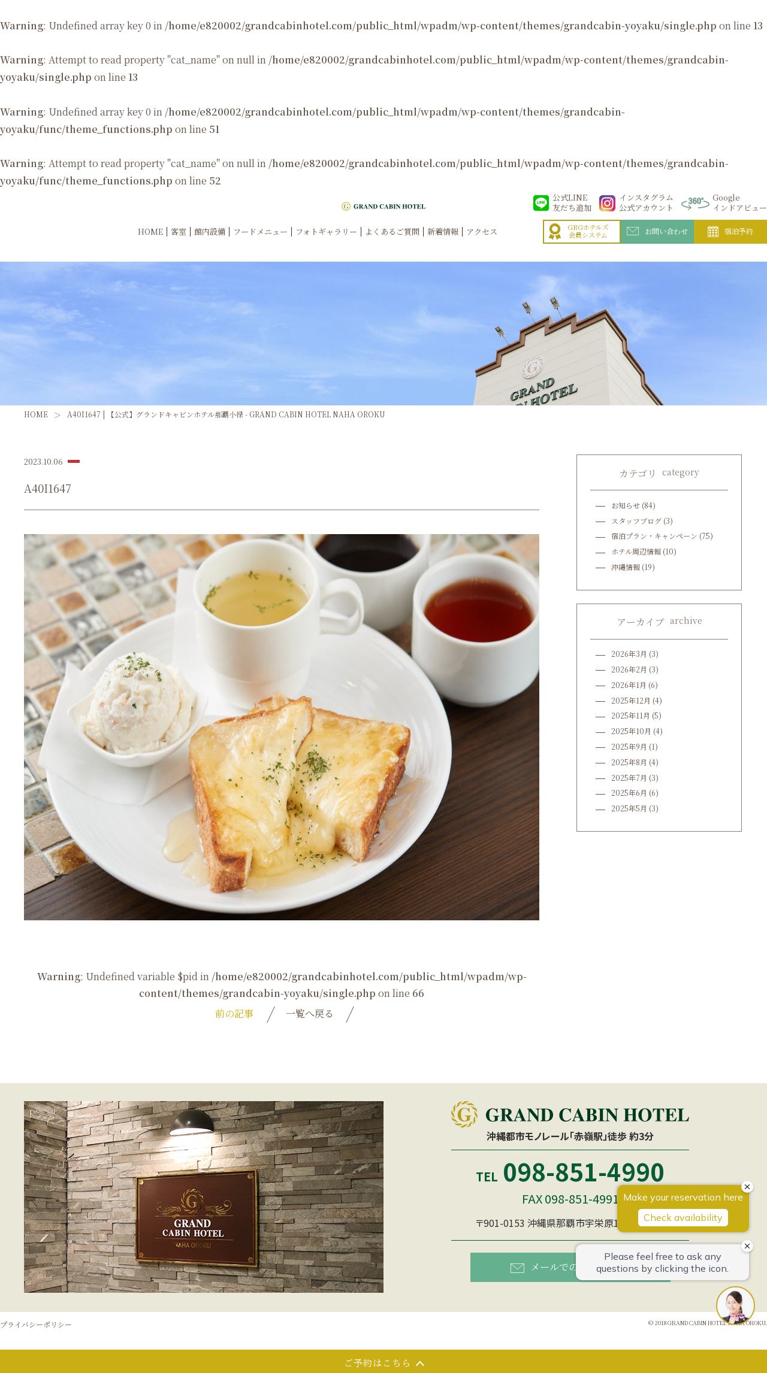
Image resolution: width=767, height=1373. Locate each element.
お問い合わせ (657, 243)
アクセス (481, 245)
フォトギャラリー (326, 245)
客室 (178, 245)
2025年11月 (630, 715)
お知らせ (625, 505)
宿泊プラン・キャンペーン (654, 536)
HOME (150, 245)
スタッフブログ (636, 521)
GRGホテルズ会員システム (579, 244)
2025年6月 (629, 792)
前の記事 (234, 1013)
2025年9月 (629, 746)
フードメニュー (260, 245)
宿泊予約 (730, 244)
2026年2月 (629, 669)
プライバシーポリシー (36, 1324)
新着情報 (442, 245)
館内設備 (209, 245)
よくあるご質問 (392, 245)
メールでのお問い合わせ (573, 1267)
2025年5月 (629, 808)
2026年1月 (629, 685)
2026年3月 (629, 653)
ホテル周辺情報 (636, 551)
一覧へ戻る (310, 1013)
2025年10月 (631, 731)
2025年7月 (629, 777)
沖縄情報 (625, 567)
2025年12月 (631, 700)
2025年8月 (629, 762)
